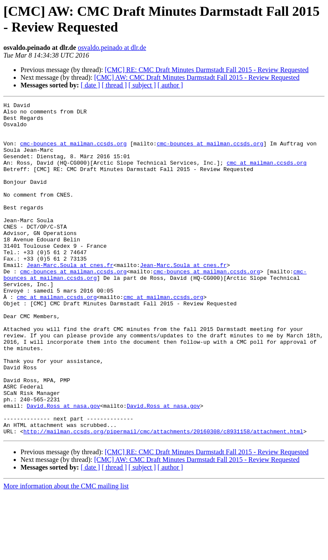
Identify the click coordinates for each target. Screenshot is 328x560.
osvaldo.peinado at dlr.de (112, 47)
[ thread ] (114, 85)
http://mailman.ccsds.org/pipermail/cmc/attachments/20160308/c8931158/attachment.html (163, 498)
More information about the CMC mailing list (66, 552)
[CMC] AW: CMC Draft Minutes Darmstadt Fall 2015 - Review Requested (196, 77)
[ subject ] (142, 85)
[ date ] (90, 85)
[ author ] (170, 85)
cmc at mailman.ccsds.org (267, 175)
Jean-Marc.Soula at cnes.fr (70, 298)
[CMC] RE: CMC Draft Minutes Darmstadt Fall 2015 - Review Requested (206, 69)
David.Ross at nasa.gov (63, 467)
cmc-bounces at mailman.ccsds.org (73, 152)
